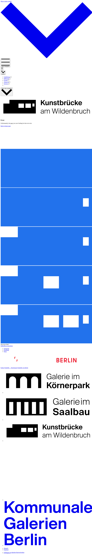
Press (5, 351)
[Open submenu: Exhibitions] (11, 77)
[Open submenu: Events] (8, 80)
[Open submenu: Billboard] (9, 79)
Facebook (6, 350)
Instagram (6, 348)
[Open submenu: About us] (9, 82)
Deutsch (6, 548)
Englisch (6, 549)
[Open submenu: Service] (8, 84)
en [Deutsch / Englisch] (2, 68)
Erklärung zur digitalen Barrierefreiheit (14, 552)
